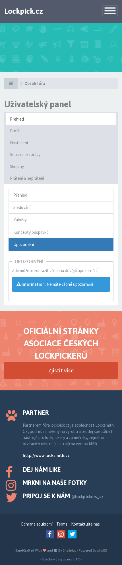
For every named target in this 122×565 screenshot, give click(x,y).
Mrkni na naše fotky (55, 482)
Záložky (20, 219)
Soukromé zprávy (25, 154)
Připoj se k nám (63, 496)
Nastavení (19, 142)
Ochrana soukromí (37, 524)
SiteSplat (69, 550)
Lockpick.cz (23, 11)
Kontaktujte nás (85, 524)
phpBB (102, 550)
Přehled (17, 119)
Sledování (21, 207)
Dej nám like (42, 469)
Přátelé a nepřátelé (27, 178)
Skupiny (17, 166)
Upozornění (23, 244)
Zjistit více (61, 370)
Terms (61, 524)
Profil (15, 130)
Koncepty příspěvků (31, 232)
